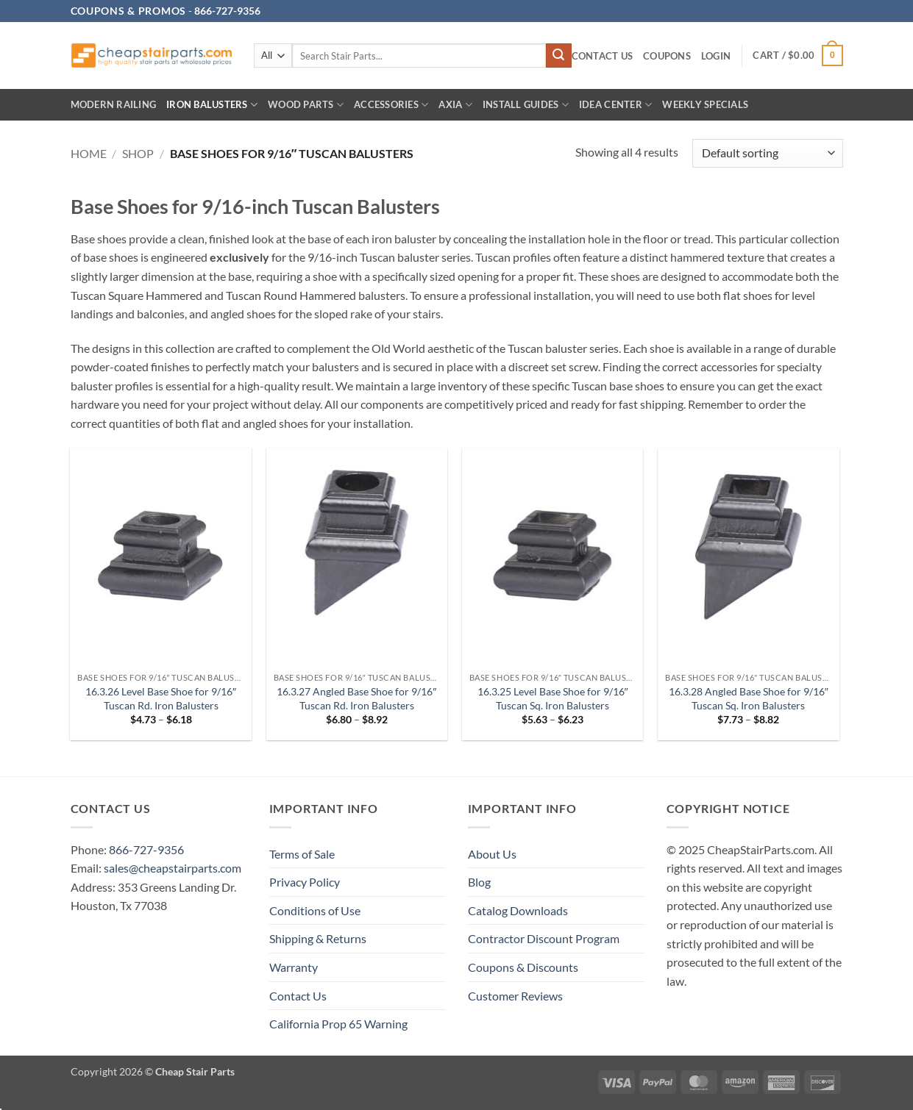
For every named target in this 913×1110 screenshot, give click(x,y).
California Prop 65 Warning (338, 1024)
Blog (479, 882)
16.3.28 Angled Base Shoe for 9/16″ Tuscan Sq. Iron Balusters (748, 698)
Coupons (667, 56)
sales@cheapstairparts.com (172, 868)
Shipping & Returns (317, 938)
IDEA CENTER (615, 105)
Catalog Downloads (518, 910)
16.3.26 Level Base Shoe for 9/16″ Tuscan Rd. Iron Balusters (160, 698)
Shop (138, 153)
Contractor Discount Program (543, 938)
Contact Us (602, 56)
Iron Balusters (211, 105)
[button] (716, 56)
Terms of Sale (302, 854)
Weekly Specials (705, 104)
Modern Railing (114, 104)
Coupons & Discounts (523, 967)
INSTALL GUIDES (526, 105)
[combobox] (419, 55)
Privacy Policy (304, 882)
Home (89, 153)
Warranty (293, 967)
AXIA (455, 105)
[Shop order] (767, 153)
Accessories (391, 105)
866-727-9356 (146, 849)
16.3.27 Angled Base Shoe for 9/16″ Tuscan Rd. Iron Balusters (356, 698)
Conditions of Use (314, 910)
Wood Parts (306, 105)
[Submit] (558, 55)
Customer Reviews (515, 996)
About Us (492, 854)
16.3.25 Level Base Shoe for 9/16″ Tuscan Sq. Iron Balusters (552, 698)
